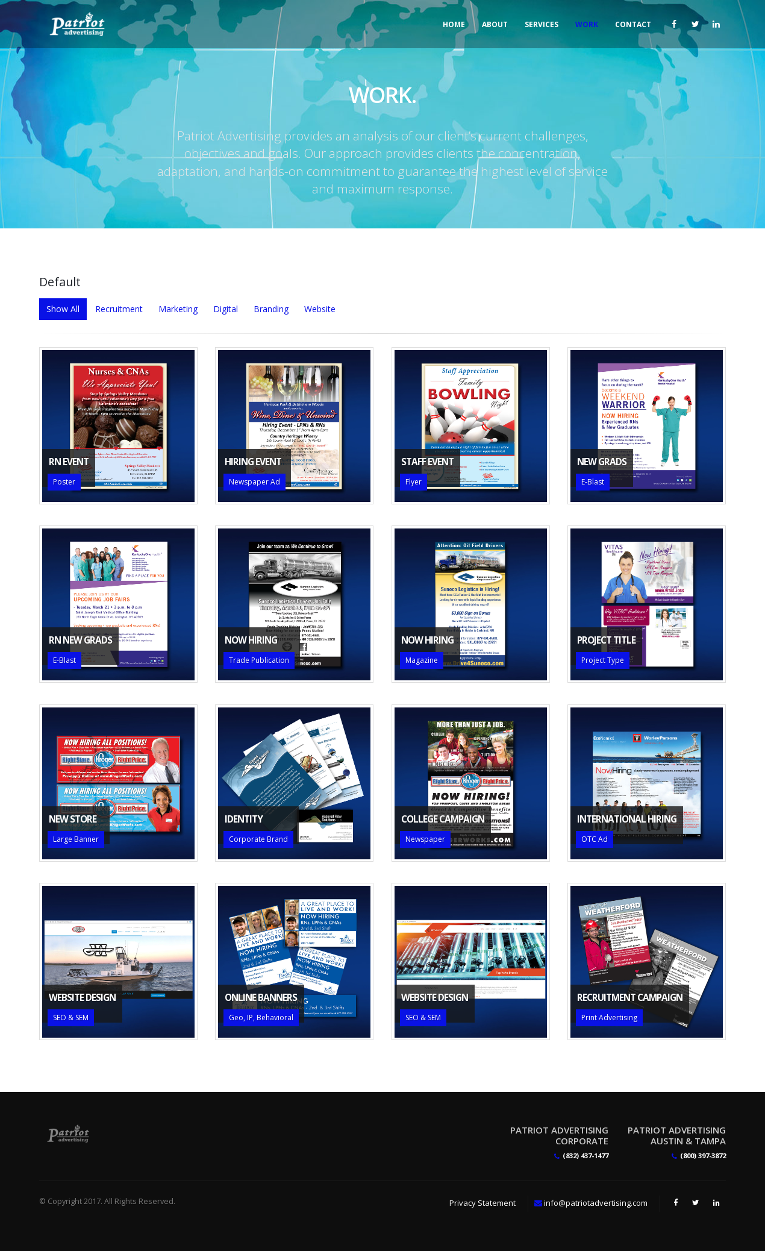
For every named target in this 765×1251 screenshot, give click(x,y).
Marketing (178, 309)
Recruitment (119, 309)
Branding (271, 309)
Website (320, 309)
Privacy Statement (482, 1202)
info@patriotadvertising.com (596, 1202)
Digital (225, 309)
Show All (63, 309)
